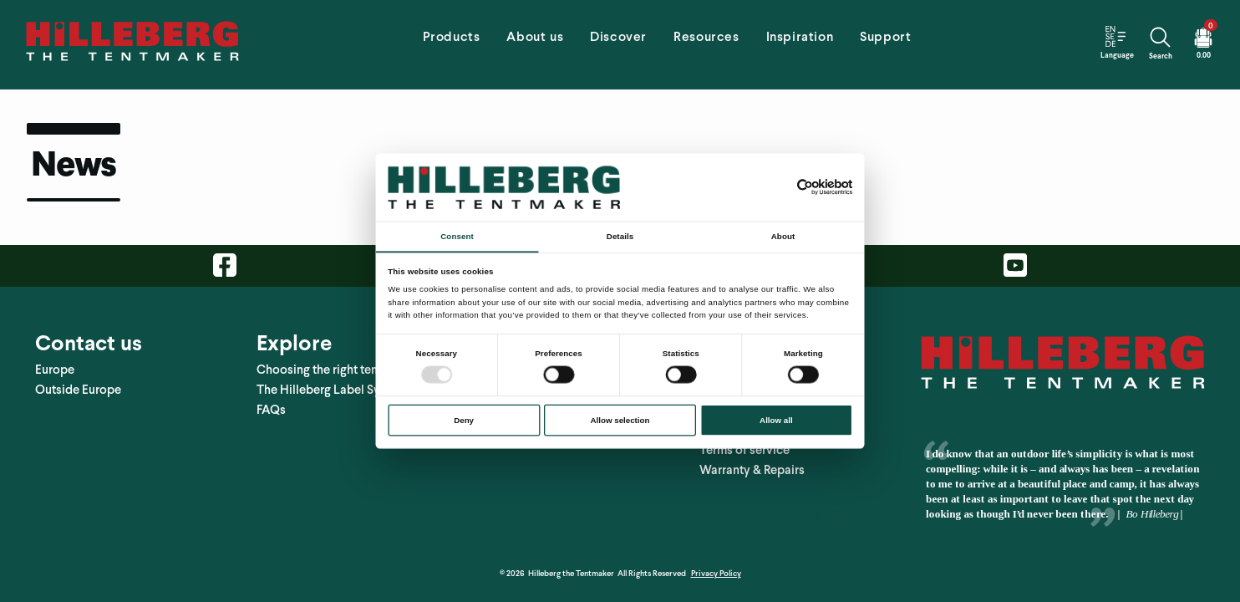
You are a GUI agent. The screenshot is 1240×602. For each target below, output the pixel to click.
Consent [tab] (456, 236)
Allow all (776, 420)
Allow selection (620, 420)
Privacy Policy (716, 557)
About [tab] (783, 236)
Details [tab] (620, 236)
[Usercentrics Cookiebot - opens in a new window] (804, 187)
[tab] (451, 42)
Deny (464, 420)
